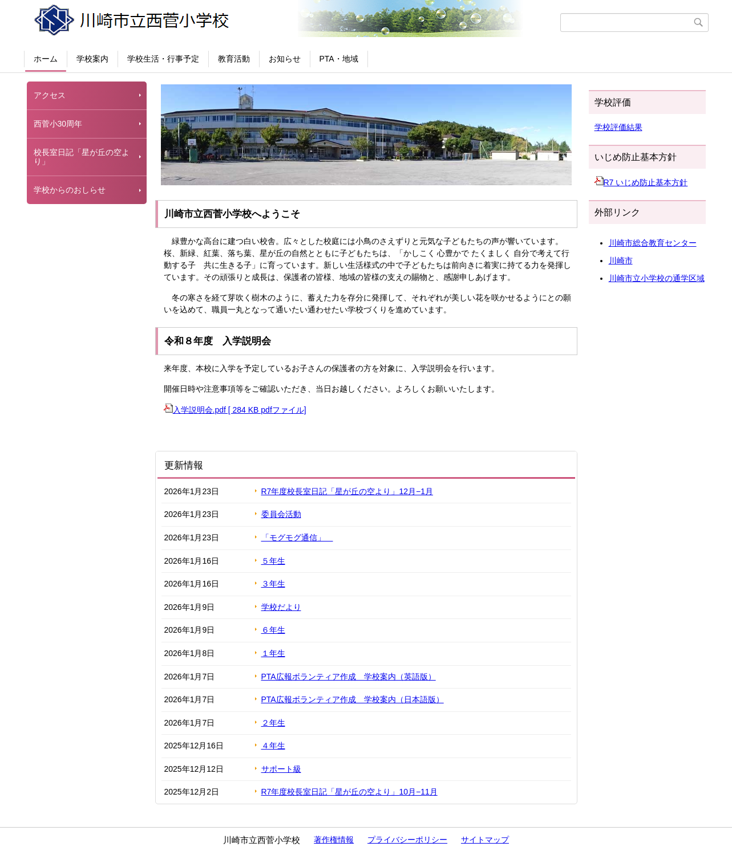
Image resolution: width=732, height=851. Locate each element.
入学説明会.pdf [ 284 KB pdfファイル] (235, 409)
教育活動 (234, 58)
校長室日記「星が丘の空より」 (82, 157)
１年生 (273, 653)
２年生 (273, 722)
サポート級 (281, 768)
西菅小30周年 (58, 123)
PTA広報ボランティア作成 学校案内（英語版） (348, 676)
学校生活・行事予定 (163, 58)
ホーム (46, 58)
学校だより (281, 607)
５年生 (273, 560)
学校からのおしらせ (70, 189)
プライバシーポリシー (407, 839)
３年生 (273, 583)
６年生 (273, 629)
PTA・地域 (339, 58)
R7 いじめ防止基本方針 (641, 182)
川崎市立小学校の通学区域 (657, 278)
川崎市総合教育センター (653, 242)
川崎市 (621, 260)
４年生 (273, 745)
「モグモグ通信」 (297, 537)
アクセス (50, 95)
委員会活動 (281, 514)
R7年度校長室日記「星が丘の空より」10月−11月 (349, 791)
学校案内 (92, 58)
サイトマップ (485, 839)
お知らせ (285, 58)
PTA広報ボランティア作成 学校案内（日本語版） (352, 699)
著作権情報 (334, 839)
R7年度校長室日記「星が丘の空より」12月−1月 (347, 491)
